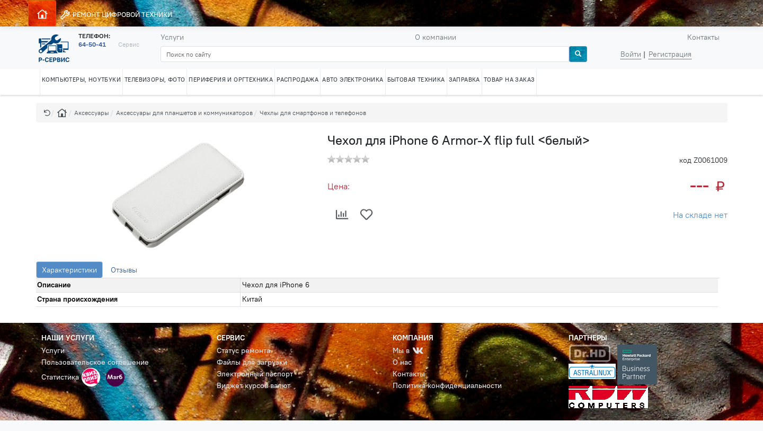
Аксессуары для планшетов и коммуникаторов (184, 113)
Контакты (703, 37)
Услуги (172, 37)
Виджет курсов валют (253, 385)
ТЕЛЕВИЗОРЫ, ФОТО (155, 79)
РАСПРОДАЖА (297, 79)
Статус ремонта (243, 350)
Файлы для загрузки (252, 362)
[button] (47, 113)
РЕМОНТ (115, 14)
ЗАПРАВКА (464, 79)
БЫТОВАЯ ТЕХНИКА (416, 79)
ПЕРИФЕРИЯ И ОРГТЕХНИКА (231, 79)
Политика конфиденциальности (447, 385)
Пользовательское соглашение (95, 362)
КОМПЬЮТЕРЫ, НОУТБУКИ (81, 79)
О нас (402, 362)
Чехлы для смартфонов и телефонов (313, 113)
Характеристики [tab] (69, 270)
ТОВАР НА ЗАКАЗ (509, 79)
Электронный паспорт (255, 374)
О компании (435, 37)
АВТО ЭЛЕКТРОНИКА (352, 79)
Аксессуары (91, 113)
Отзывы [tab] (124, 270)
